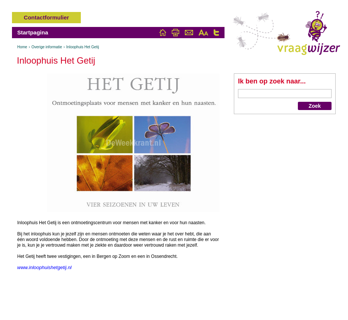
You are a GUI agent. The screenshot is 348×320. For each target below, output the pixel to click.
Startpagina (32, 32)
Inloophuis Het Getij (82, 47)
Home (22, 47)
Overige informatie (46, 47)
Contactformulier (46, 17)
